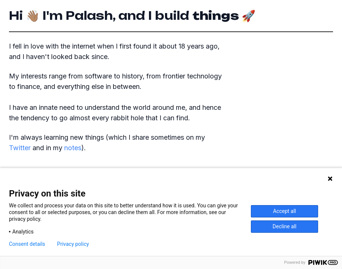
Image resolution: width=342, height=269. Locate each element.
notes (72, 148)
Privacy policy (73, 244)
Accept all (284, 211)
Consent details (27, 244)
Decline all (284, 226)
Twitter (20, 148)
